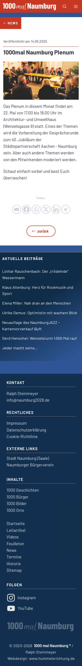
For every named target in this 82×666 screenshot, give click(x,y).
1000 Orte (15, 510)
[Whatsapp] (36, 209)
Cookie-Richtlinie (22, 436)
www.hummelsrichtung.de (52, 658)
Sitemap (14, 570)
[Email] (16, 209)
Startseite (16, 523)
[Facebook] (26, 209)
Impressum (17, 423)
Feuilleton (15, 543)
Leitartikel (16, 530)
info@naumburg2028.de (28, 399)
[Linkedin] (55, 209)
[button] (64, 6)
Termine (14, 556)
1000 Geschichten (23, 490)
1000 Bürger (17, 496)
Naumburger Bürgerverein (30, 464)
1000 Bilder (17, 503)
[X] (46, 209)
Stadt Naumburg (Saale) (28, 458)
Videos (13, 536)
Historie (14, 563)
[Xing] (65, 209)
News (11, 550)
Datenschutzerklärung (26, 429)
